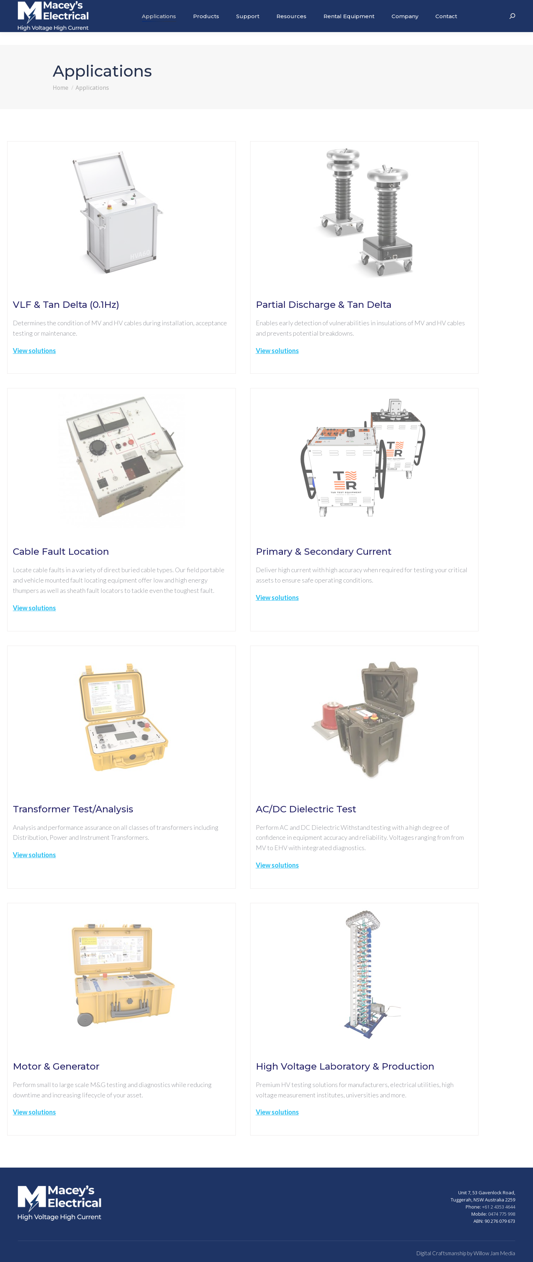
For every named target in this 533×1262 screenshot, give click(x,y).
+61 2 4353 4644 (498, 1207)
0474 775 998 (501, 1214)
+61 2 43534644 (495, 6)
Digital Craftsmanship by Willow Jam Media (465, 1253)
